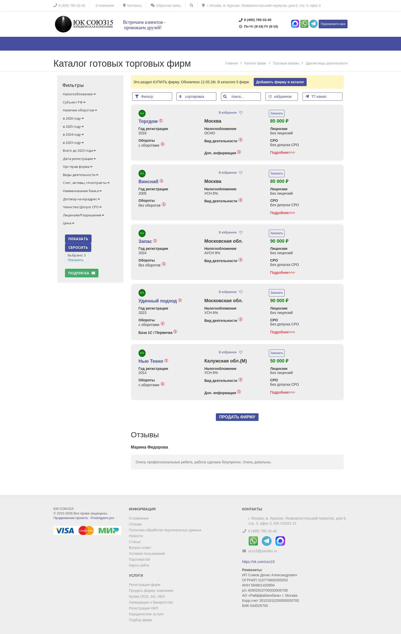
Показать (76, 259)
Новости (136, 536)
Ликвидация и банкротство (151, 602)
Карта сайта (139, 565)
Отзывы (135, 524)
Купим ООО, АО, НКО (147, 596)
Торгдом (151, 121)
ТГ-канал (316, 96)
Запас (148, 241)
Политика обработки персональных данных (165, 530)
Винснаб (151, 181)
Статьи (134, 542)
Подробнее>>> (282, 152)
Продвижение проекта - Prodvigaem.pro (83, 518)
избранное (280, 97)
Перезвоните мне (333, 24)
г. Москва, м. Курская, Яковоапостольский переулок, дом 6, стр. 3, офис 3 (261, 5)
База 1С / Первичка (158, 332)
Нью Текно (153, 361)
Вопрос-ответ (140, 548)
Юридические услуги (146, 614)
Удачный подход (160, 300)
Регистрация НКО (143, 608)
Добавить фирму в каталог (280, 82)
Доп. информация (222, 152)
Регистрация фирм (144, 585)
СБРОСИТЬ (78, 247)
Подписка (81, 273)
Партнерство (139, 559)
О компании (139, 518)
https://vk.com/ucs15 (258, 562)
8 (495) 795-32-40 (262, 531)
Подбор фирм (140, 620)
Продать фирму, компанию (151, 591)
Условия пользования (147, 553)
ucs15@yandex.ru (262, 551)
